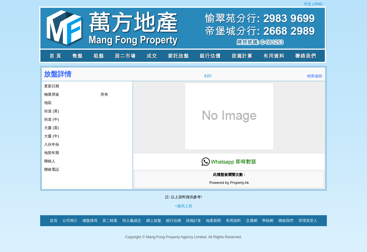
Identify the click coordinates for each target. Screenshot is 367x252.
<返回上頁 (183, 206)
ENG (318, 4)
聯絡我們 (285, 220)
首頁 (53, 220)
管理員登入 (307, 220)
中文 (308, 4)
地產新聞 (213, 220)
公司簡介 (70, 220)
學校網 (267, 220)
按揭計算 (193, 220)
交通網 (251, 220)
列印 (208, 76)
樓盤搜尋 (90, 220)
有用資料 (233, 220)
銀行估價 (173, 220)
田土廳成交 (131, 220)
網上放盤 (153, 220)
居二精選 (109, 220)
